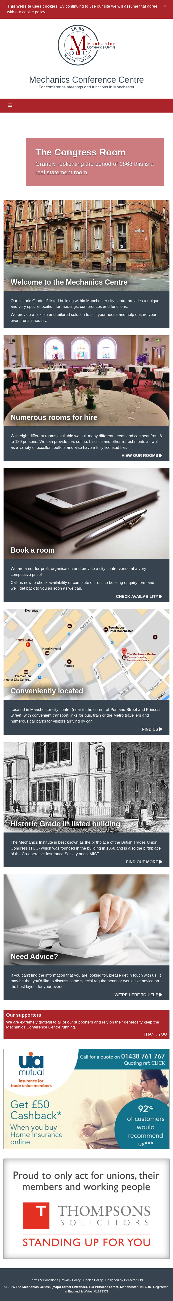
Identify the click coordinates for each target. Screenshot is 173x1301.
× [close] (164, 5)
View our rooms (142, 455)
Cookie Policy (93, 1280)
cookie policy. (34, 12)
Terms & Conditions (44, 1280)
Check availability (139, 596)
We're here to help (139, 995)
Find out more (144, 862)
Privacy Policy (71, 1280)
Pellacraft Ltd (133, 1280)
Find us (152, 729)
